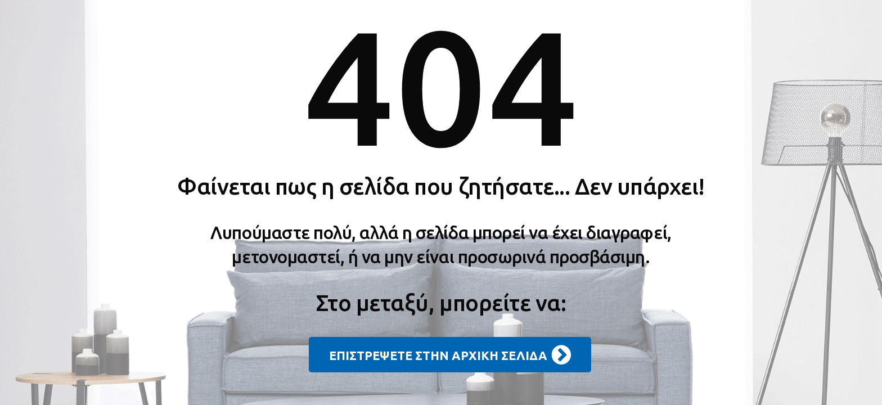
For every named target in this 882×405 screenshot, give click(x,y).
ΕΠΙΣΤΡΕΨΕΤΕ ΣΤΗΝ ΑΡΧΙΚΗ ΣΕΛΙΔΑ (450, 355)
